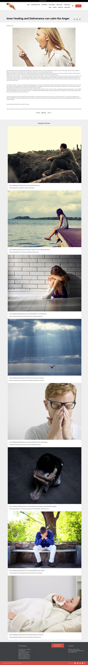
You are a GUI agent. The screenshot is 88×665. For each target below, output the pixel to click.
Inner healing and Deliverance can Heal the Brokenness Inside (26, 570)
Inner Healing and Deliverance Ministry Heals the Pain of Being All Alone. (29, 249)
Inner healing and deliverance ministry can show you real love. (26, 378)
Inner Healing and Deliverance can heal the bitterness (24, 185)
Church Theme (9, 663)
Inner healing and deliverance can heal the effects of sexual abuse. (28, 313)
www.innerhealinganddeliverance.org (76, 650)
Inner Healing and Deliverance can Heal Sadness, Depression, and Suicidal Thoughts (32, 506)
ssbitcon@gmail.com (72, 651)
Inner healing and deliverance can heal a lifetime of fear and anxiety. (28, 442)
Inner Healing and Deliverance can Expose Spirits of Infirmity (26, 634)
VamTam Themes (17, 663)
